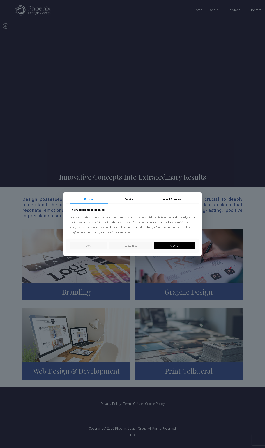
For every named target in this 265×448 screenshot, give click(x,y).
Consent (89, 199)
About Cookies (172, 199)
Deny (88, 245)
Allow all (174, 245)
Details (128, 199)
